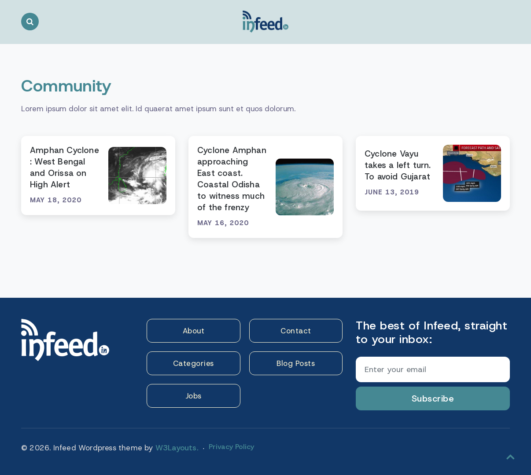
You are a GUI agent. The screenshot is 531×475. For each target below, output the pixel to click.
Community (66, 85)
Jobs (193, 396)
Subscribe (433, 398)
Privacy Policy (231, 446)
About (194, 331)
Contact (295, 331)
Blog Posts (296, 363)
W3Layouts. (177, 448)
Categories (193, 363)
